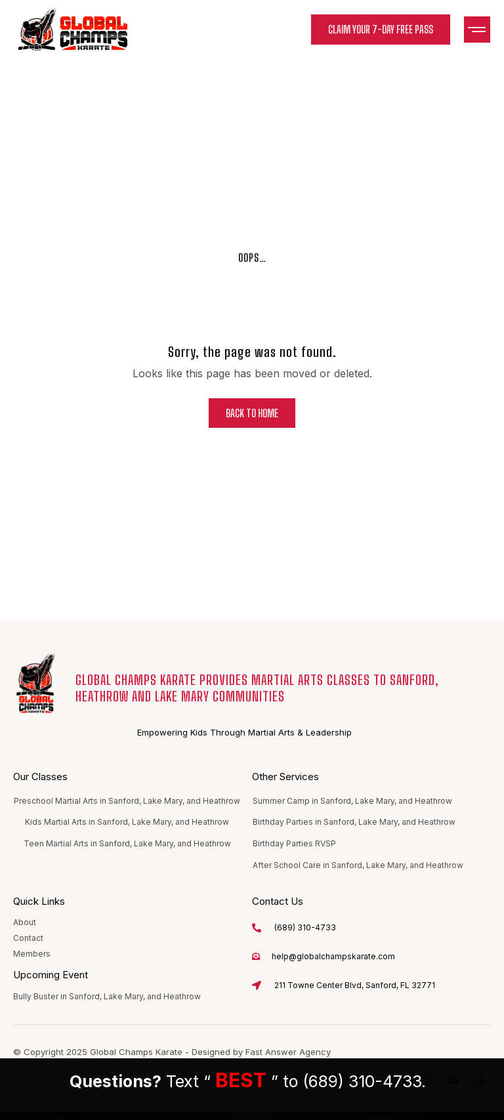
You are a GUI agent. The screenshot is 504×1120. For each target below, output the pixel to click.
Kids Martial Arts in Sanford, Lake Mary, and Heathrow (127, 822)
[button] (477, 30)
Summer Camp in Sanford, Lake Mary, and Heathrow (352, 801)
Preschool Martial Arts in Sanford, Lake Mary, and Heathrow (127, 801)
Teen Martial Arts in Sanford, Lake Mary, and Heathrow (127, 843)
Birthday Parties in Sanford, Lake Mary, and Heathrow (354, 822)
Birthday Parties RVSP (294, 843)
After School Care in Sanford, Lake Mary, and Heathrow (358, 865)
